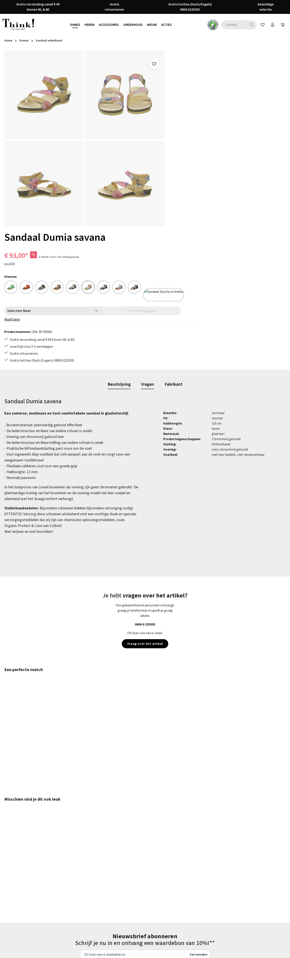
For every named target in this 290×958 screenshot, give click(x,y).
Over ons (180, 896)
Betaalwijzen (111, 857)
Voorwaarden (183, 888)
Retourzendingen (114, 896)
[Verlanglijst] (260, 25)
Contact (107, 865)
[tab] (119, 245)
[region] (84, 138)
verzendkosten (188, 951)
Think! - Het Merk (186, 912)
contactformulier (33, 875)
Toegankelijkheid (114, 912)
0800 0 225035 (145, 485)
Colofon (179, 865)
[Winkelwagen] (282, 25)
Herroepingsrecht (186, 880)
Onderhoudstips (113, 888)
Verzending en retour (116, 904)
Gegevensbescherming (190, 873)
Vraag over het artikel (145, 504)
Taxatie (179, 919)
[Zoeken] (249, 25)
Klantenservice (112, 873)
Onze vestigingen (186, 904)
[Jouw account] (271, 25)
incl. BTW (178, 79)
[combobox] (231, 25)
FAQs (177, 857)
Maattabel (181, 134)
